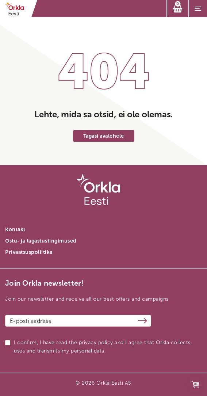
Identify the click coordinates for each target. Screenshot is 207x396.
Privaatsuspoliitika (29, 252)
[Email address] (78, 321)
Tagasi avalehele (103, 136)
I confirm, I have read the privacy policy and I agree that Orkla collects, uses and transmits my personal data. (103, 346)
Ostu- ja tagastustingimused (41, 241)
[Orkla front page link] (17, 8)
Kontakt (15, 229)
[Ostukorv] (178, 9)
